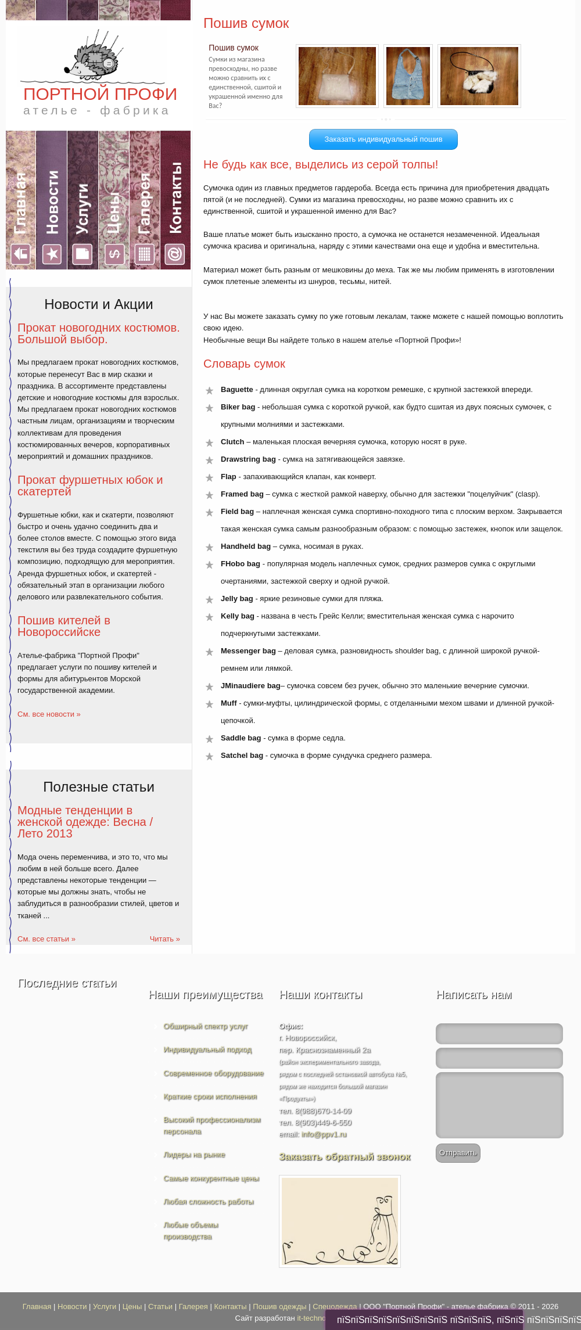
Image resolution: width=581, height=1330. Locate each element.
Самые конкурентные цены (211, 1178)
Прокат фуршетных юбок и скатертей (90, 485)
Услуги (104, 1306)
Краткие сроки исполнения (210, 1096)
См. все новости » (49, 714)
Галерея (193, 1306)
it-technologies (321, 1318)
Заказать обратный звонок (344, 1156)
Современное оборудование (213, 1073)
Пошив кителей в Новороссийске (63, 626)
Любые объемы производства (190, 1230)
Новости (72, 1306)
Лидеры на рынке (194, 1154)
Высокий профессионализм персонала (211, 1125)
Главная (37, 1306)
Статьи (160, 1306)
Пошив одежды (279, 1306)
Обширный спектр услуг (205, 1026)
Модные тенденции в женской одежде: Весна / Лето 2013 (85, 822)
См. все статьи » (46, 938)
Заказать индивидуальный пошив (383, 139)
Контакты (230, 1306)
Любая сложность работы (208, 1201)
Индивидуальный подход (207, 1049)
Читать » (165, 938)
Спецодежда (335, 1306)
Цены (132, 1306)
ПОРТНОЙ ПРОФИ (100, 100)
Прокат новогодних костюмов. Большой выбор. (98, 333)
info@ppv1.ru (323, 1134)
